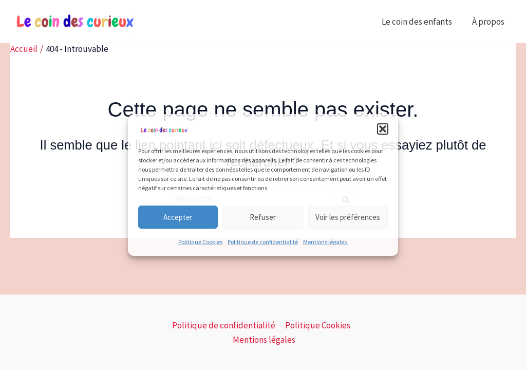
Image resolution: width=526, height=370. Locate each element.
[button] (383, 129)
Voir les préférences (347, 217)
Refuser (263, 217)
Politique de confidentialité (263, 242)
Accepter (178, 217)
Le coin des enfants (420, 21)
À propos (490, 21)
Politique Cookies (200, 242)
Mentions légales (325, 242)
